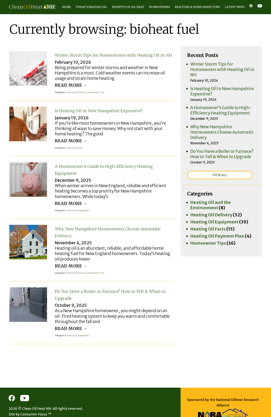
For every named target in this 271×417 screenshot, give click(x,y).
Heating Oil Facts (74, 150)
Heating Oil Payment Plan (209, 189)
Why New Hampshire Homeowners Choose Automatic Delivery (113, 229)
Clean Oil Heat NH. (29, 395)
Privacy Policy (17, 406)
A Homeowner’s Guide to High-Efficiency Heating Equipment (111, 172)
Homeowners (159, 7)
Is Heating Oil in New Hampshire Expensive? (99, 115)
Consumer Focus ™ (28, 401)
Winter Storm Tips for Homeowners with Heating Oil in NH (110, 58)
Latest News (235, 7)
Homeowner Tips (95, 93)
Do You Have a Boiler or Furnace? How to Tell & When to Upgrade (110, 286)
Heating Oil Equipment (77, 208)
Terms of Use (37, 406)
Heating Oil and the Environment (215, 166)
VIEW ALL (219, 139)
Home (66, 7)
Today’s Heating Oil (91, 7)
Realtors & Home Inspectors (197, 7)
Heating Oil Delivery (76, 93)
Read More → (66, 87)
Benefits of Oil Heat (128, 7)
